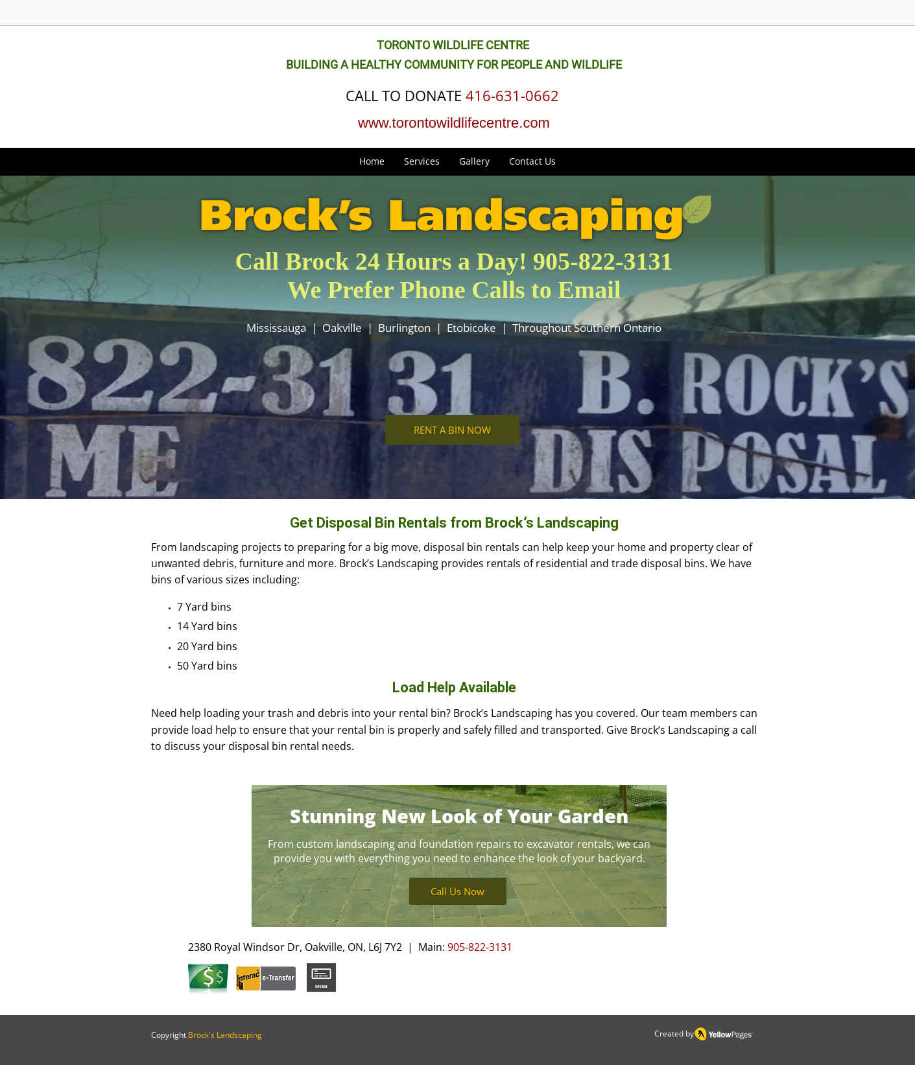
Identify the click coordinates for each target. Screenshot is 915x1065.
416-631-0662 (512, 95)
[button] (421, 161)
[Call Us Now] (457, 891)
